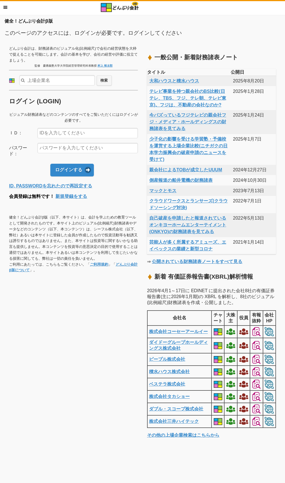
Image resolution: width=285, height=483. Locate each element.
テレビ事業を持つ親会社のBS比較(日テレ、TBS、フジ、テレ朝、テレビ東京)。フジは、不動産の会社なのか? (187, 98)
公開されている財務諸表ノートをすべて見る (197, 261)
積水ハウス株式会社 (169, 371)
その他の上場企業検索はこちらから (183, 435)
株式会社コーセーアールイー (178, 331)
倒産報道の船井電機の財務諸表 (181, 180)
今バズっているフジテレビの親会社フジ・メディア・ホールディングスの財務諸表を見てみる (187, 122)
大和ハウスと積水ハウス (174, 80)
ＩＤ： (16, 132)
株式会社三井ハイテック (174, 421)
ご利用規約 (99, 264)
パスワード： (18, 150)
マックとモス (162, 190)
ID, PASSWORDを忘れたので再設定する (50, 185)
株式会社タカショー (169, 396)
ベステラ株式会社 (167, 384)
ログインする (68, 169)
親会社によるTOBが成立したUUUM (185, 169)
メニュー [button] (5, 7)
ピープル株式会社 (167, 359)
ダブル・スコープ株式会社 (176, 408)
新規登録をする (71, 196)
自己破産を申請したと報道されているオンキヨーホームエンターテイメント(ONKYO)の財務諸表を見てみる (187, 225)
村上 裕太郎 (105, 65)
